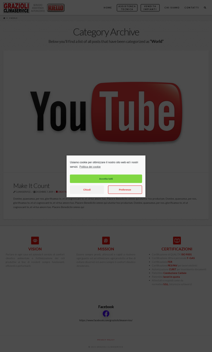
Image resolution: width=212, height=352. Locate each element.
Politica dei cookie (90, 170)
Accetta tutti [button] (106, 183)
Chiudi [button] (87, 193)
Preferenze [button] (125, 193)
